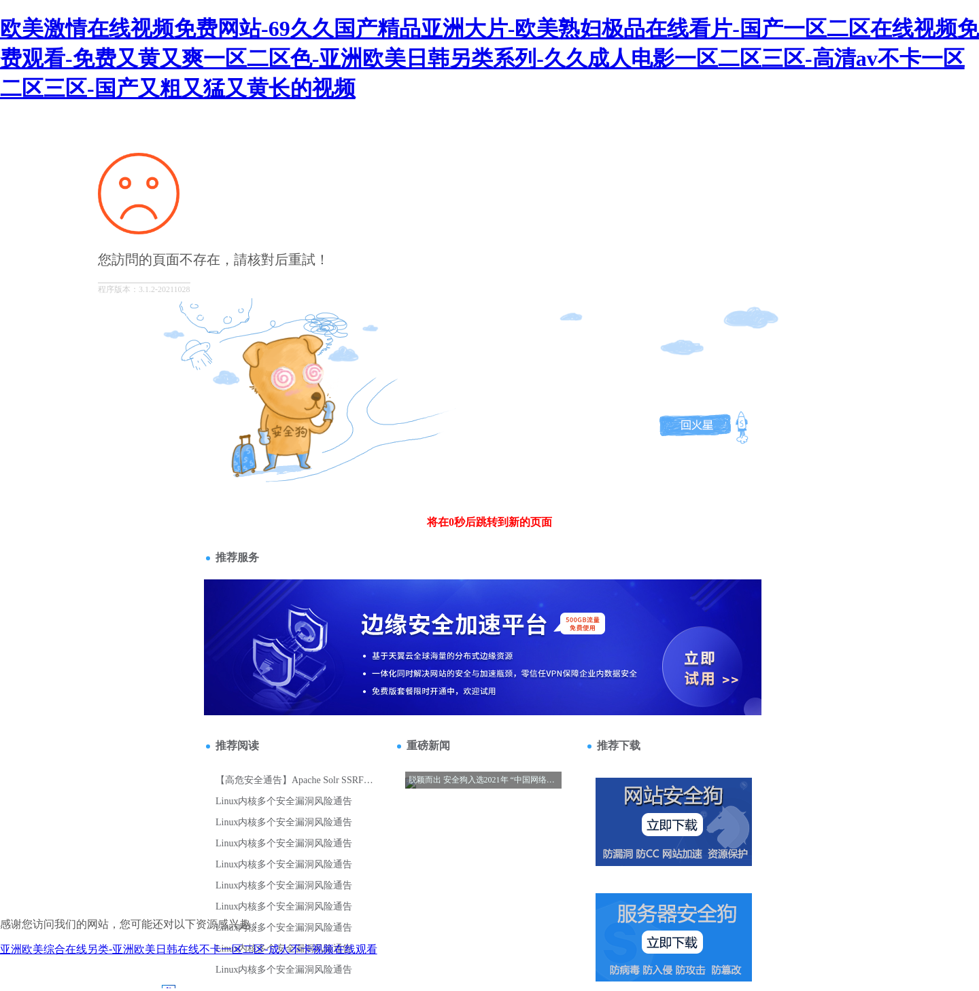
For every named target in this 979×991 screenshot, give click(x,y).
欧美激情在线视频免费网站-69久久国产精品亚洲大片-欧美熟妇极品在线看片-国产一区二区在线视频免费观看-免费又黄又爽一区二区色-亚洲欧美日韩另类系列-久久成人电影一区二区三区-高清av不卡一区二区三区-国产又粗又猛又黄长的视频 (489, 58)
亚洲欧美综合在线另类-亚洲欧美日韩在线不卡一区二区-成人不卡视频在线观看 (188, 949)
